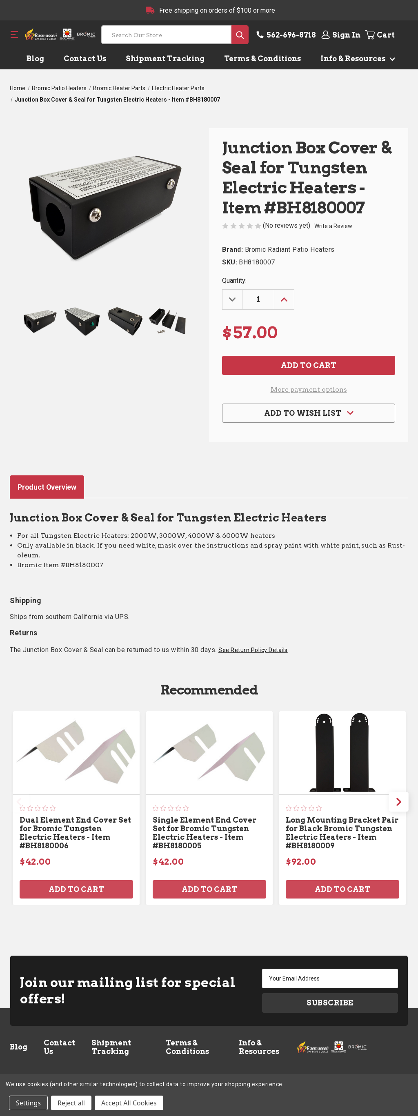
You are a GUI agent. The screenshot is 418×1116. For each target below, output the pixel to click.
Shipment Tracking (165, 58)
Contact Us (85, 58)
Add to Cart (76, 889)
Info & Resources (356, 58)
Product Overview (47, 487)
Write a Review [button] (333, 226)
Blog (35, 58)
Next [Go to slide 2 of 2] (399, 802)
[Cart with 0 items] (386, 34)
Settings (28, 1102)
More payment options (309, 389)
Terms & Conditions (262, 58)
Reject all (71, 1102)
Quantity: (234, 280)
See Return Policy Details (253, 650)
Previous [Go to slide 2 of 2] (19, 802)
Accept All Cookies (129, 1102)
